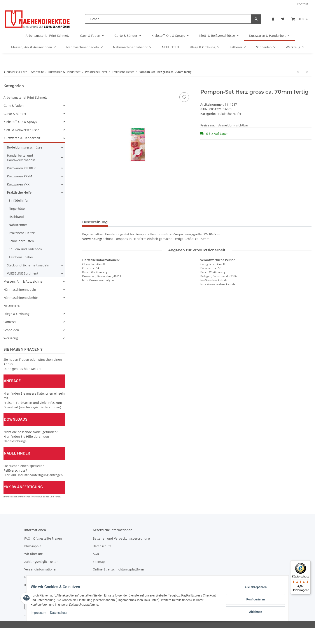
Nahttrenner (18, 225)
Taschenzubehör (21, 257)
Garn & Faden (14, 105)
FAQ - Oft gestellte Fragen (43, 538)
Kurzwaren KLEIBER (21, 168)
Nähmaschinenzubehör (21, 298)
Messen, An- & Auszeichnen (24, 281)
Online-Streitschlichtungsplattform (118, 569)
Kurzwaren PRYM (19, 176)
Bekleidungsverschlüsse (24, 147)
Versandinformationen (40, 569)
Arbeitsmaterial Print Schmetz (25, 97)
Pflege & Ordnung (17, 314)
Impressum (41, 614)
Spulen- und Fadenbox (25, 249)
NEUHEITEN (12, 306)
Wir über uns (34, 554)
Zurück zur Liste (17, 72)
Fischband (16, 217)
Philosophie (32, 546)
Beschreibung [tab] (95, 222)
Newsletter (32, 577)
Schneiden (11, 330)
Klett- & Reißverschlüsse (21, 130)
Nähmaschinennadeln (20, 289)
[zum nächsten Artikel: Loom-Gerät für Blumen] (307, 72)
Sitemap (99, 562)
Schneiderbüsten (21, 241)
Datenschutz (61, 614)
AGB (96, 554)
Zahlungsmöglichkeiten (41, 562)
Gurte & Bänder (15, 114)
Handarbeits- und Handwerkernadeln (21, 157)
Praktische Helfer (229, 114)
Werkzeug (11, 338)
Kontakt (302, 4)
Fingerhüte (17, 208)
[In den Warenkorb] (85, 86)
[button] (273, 18)
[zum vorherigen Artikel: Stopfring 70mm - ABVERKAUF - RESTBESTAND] (298, 72)
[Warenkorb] (300, 18)
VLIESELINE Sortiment (22, 273)
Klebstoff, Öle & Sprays (20, 122)
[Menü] (308, 563)
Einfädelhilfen (19, 200)
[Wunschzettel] (283, 18)
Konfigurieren (252, 601)
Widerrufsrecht (104, 577)
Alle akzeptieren (253, 589)
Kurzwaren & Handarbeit (22, 138)
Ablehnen (252, 612)
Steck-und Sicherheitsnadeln (28, 265)
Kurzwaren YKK (18, 184)
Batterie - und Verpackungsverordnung (121, 538)
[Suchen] (168, 19)
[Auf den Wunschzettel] (184, 97)
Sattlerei (10, 322)
